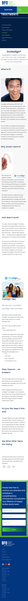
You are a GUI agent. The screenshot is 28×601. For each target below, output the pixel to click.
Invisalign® (4, 32)
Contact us (4, 554)
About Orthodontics (6, 559)
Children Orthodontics (7, 30)
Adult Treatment (6, 35)
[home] (8, 3)
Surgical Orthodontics (7, 37)
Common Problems (6, 25)
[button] (22, 9)
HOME (3, 549)
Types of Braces (5, 27)
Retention (4, 40)
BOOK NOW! (8, 10)
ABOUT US (4, 552)
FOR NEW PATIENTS (5, 557)
